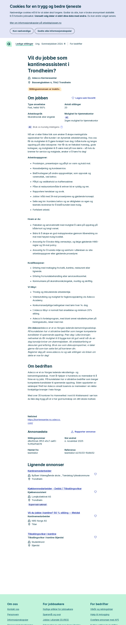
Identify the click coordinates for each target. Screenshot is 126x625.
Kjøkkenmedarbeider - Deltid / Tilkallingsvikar (55, 488)
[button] (83, 432)
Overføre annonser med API (104, 619)
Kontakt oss (13, 609)
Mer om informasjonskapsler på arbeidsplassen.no (35, 23)
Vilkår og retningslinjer (101, 609)
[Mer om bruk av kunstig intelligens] (61, 127)
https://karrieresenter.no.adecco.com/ (44, 421)
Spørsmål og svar (52, 614)
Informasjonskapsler (17, 619)
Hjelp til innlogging (99, 614)
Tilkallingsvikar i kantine (42, 533)
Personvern (13, 614)
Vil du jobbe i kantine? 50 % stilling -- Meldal (54, 512)
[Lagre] (95, 474)
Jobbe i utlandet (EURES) (56, 619)
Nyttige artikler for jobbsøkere (58, 609)
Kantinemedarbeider (40, 470)
